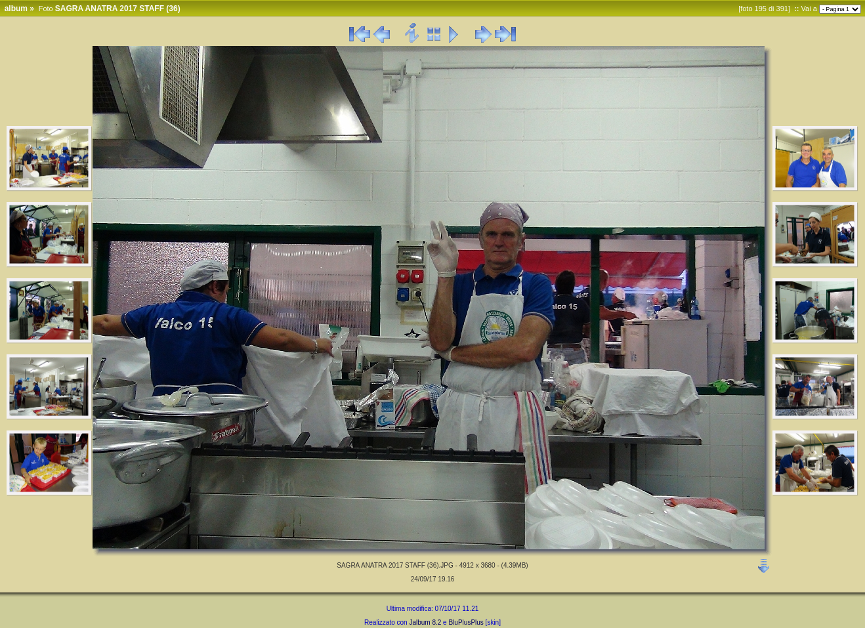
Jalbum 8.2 (425, 622)
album (16, 8)
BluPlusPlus (465, 622)
